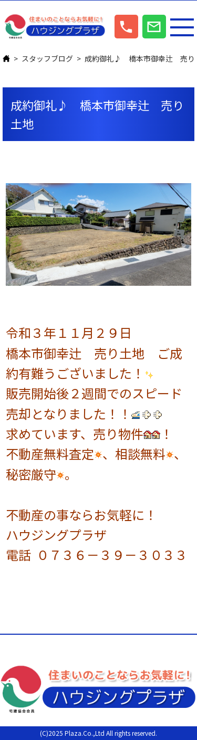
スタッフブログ (47, 58)
